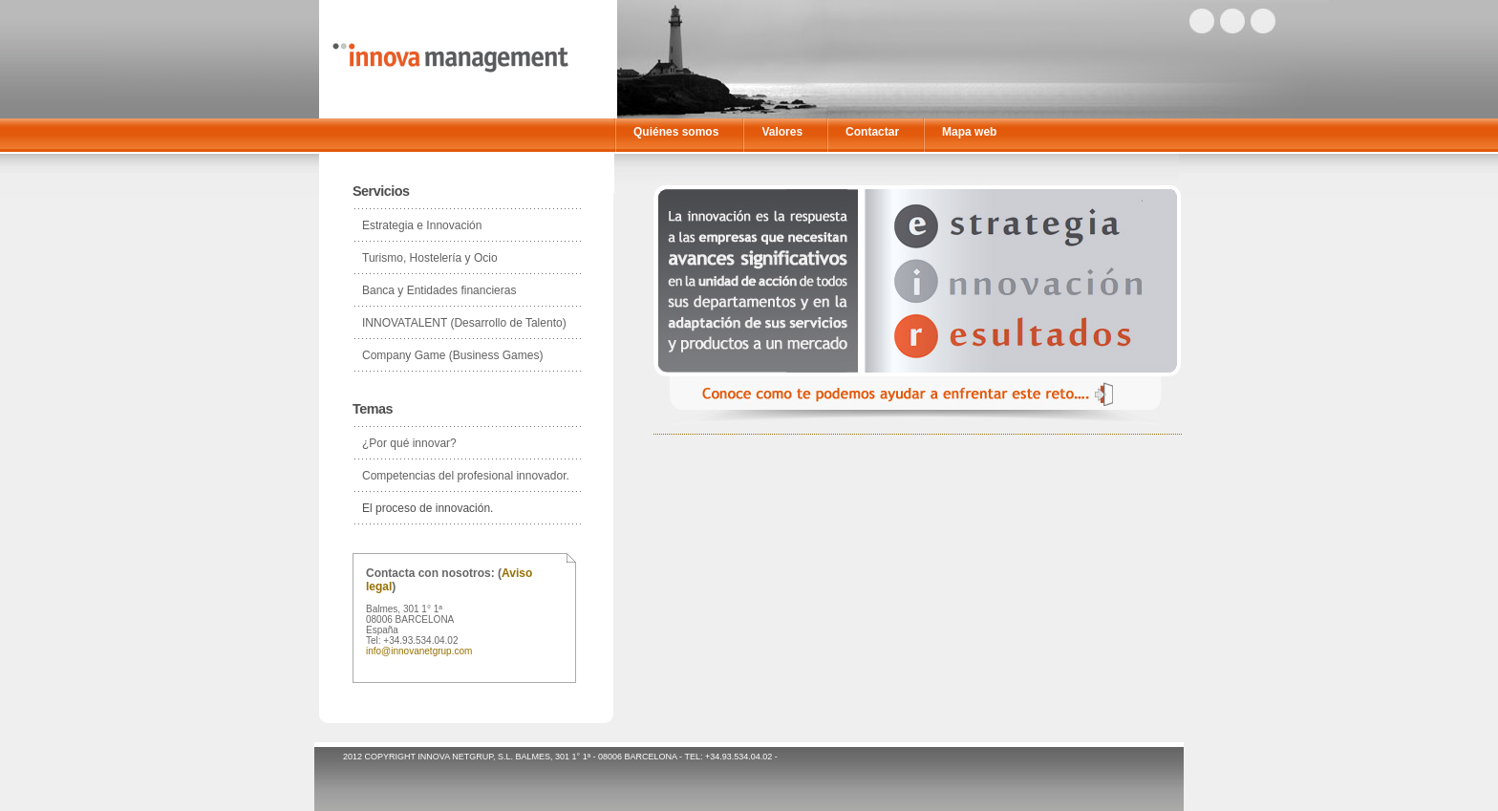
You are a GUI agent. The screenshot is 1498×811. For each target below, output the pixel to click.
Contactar (872, 132)
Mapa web (969, 132)
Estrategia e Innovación (422, 225)
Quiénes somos (675, 132)
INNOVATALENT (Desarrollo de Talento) (464, 323)
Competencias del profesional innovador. (465, 475)
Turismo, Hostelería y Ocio (430, 258)
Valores (781, 132)
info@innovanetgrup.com (419, 651)
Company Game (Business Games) (452, 355)
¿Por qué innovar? (409, 443)
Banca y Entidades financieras (439, 290)
